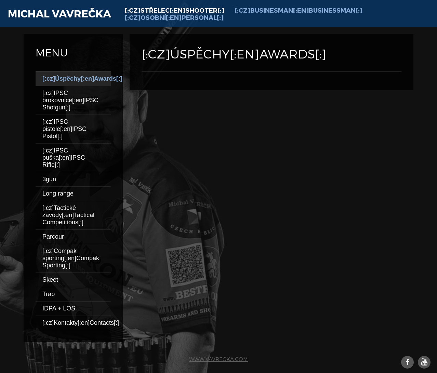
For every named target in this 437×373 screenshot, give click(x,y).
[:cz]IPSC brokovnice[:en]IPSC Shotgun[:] (70, 100)
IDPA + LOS (58, 308)
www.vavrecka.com (218, 359)
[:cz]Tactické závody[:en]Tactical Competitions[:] (68, 215)
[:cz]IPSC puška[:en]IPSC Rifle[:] (63, 157)
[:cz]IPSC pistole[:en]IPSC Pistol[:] (64, 128)
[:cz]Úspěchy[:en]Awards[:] (76, 78)
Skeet (50, 279)
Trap (48, 294)
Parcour (53, 236)
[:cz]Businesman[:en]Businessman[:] (298, 10)
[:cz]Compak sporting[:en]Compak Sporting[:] (70, 258)
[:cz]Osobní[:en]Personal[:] (174, 17)
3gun (49, 179)
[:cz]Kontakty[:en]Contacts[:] (76, 322)
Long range (58, 193)
